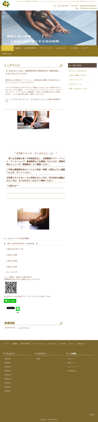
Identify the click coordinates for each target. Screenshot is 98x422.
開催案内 (18, 48)
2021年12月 (7, 375)
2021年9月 (7, 383)
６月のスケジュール (75, 80)
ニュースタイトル (24, 328)
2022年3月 (7, 367)
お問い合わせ (7, 54)
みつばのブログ (62, 48)
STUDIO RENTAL (30, 48)
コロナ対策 (74, 48)
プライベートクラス (46, 48)
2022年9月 (7, 359)
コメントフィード (73, 367)
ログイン (70, 359)
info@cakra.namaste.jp (88, 8)
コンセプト (85, 48)
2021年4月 (7, 391)
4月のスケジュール (75, 84)
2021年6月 (7, 387)
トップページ (7, 48)
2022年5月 (7, 363)
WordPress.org (72, 371)
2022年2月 (7, 371)
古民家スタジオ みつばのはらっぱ (25, 3)
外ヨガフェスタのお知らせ (78, 71)
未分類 (38, 359)
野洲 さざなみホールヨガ (78, 88)
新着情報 (9, 323)
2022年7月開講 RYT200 (77, 75)
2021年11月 (7, 379)
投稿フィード (71, 363)
